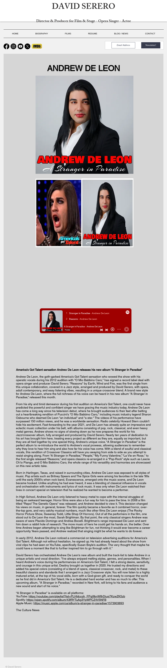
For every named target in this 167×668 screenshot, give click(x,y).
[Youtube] (20, 46)
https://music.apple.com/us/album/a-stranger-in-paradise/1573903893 (78, 603)
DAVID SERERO (83, 8)
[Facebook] (6, 46)
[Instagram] (13, 46)
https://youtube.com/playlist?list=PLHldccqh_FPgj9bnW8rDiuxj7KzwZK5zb (77, 596)
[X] (27, 46)
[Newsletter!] (150, 45)
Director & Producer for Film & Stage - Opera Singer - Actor (83, 21)
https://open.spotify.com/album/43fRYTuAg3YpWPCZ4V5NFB (66, 599)
